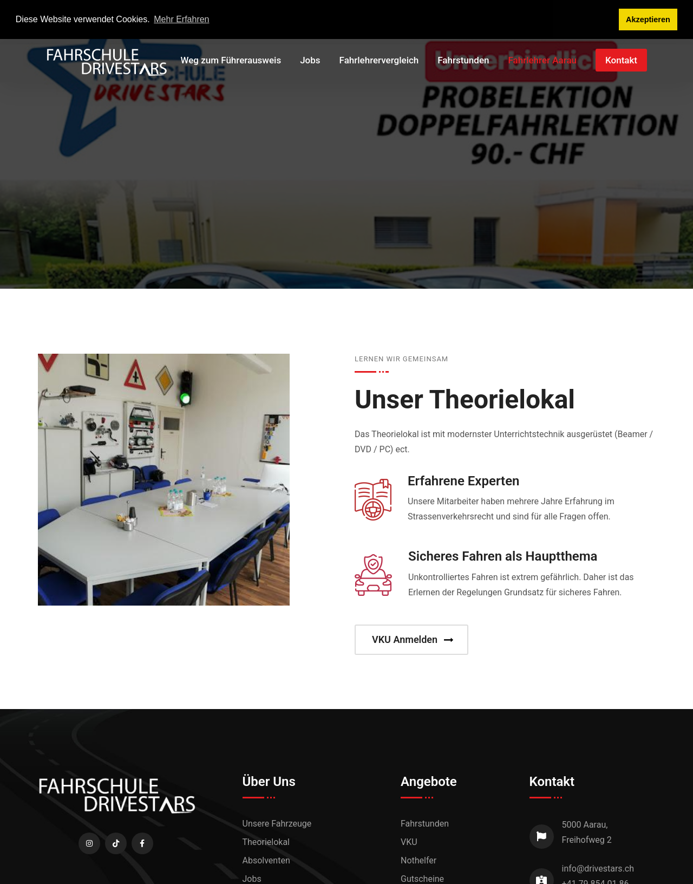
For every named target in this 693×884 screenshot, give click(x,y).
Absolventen (266, 860)
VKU (409, 842)
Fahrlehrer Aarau (542, 60)
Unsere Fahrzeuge (277, 823)
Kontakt (621, 60)
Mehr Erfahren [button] (181, 19)
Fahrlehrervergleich (379, 60)
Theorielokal (266, 842)
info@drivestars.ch (598, 868)
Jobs (310, 60)
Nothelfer (418, 860)
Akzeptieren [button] (648, 19)
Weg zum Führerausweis (231, 60)
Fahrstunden (463, 60)
